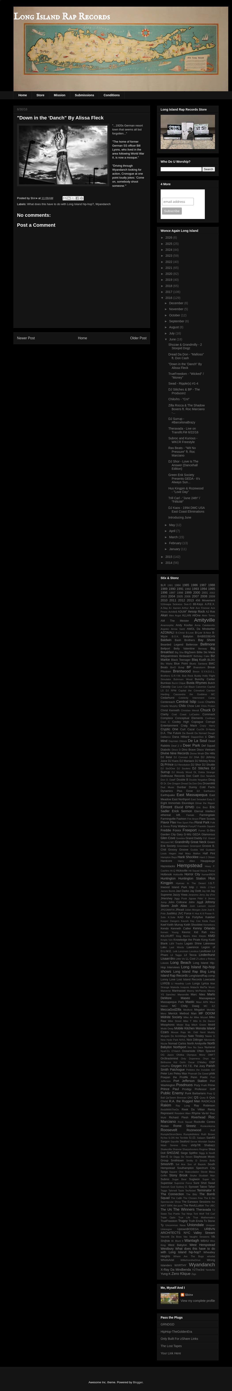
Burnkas (166, 683)
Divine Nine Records (175, 753)
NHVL (182, 1039)
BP (189, 667)
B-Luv (198, 632)
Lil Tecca (190, 955)
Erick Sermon (182, 811)
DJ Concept (181, 757)
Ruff (213, 1130)
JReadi (179, 909)
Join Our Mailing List (179, 193)
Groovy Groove (178, 849)
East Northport (181, 799)
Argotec (165, 629)
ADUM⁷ (182, 611)
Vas (185, 1236)
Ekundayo (188, 803)
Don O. (165, 779)
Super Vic (208, 1179)
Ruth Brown (208, 1134)
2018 (169, 286)
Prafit (204, 1085)
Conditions (112, 95)
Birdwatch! (185, 656)
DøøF (172, 779)
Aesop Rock (196, 611)
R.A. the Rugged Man (184, 1101)
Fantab (190, 815)
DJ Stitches (200, 768)
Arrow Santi (178, 629)
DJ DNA (194, 757)
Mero (163, 1013)
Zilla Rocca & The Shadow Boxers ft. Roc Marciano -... (186, 409)
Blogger (138, 1382)
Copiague (197, 721)
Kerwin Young (170, 932)
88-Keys (198, 604)
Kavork (185, 921)
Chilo (182, 706)
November (176, 309)
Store (40, 95)
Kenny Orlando (204, 928)
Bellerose (192, 644)
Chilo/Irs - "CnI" (179, 399)
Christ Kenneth (170, 710)
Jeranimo (193, 894)
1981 (170, 585)
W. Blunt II (177, 1241)
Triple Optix (168, 1217)
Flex (191, 822)
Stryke (193, 1175)
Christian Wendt (190, 710)
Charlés (210, 702)
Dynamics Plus (171, 791)
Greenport (195, 846)
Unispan (210, 1225)
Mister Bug (183, 1024)
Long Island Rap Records (61, 17)
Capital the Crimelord (191, 690)
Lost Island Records (189, 979)
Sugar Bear (179, 1179)
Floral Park (201, 822)
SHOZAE (173, 1153)
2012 (181, 600)
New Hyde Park (169, 1039)
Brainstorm (199, 667)
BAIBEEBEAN (206, 636)
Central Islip (186, 702)
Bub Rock (187, 675)
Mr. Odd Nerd (196, 1032)
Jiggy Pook (180, 898)
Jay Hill (206, 891)
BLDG (211, 659)
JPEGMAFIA (168, 909)
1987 (203, 585)
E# (198, 791)
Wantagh (191, 1240)
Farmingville (168, 818)
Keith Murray (175, 924)
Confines (210, 718)
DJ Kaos (173, 761)
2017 (169, 292)
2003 (164, 596)
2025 (169, 243)
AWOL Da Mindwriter (201, 628)
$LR (163, 585)
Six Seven (186, 1156)
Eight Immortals (171, 803)
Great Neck (198, 842)
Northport (179, 1047)
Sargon (165, 1141)
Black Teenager (181, 659)
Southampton (185, 1168)
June (173, 339)
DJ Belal (166, 757)
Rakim (166, 1105)
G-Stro (211, 830)
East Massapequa (192, 795)
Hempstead (189, 865)
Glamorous (208, 834)
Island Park (179, 887)
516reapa (166, 604)
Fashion (181, 818)
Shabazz (209, 1145)
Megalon (199, 1009)
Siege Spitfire (189, 1153)
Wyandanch (103, 204)
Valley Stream (204, 1232)
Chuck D (207, 710)
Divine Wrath (197, 753)
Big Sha (179, 652)
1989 (164, 589)
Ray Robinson (204, 1105)
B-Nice (207, 632)
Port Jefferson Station (190, 1081)
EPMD (189, 807)
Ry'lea (164, 1137)
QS (196, 1097)
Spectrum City (205, 1168)
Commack (208, 714)
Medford (187, 1009)
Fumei (201, 830)
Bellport (165, 648)
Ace (192, 608)
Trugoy (183, 1221)
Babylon (188, 636)
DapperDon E (199, 737)
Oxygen (176, 1066)
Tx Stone (209, 1221)
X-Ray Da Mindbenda (176, 1269)
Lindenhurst (207, 955)
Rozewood (193, 1130)
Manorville (183, 994)
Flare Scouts (207, 818)
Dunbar (181, 787)
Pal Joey (199, 1066)
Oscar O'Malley (197, 1062)
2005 (180, 596)
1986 (194, 585)
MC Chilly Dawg (185, 1006)
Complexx (167, 718)
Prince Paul (170, 1089)
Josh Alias (179, 906)
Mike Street (174, 1021)
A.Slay (164, 608)
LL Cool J (192, 958)
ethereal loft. (171, 815)
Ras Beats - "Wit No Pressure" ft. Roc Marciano (182, 451)
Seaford (184, 1141)
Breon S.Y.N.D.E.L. (204, 671)
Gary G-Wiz (184, 834)
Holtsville (178, 874)
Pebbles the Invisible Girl (200, 1069)
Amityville (204, 620)
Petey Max (180, 1073)
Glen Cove (168, 838)
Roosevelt (169, 1130)
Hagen (172, 853)
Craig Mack (189, 725)
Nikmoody (209, 1039)
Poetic (204, 1077)
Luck (188, 983)
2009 (212, 596)
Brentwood (182, 671)
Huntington (168, 878)
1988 (211, 585)
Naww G (210, 1036)
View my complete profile (198, 1300)
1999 (188, 592)
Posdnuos (184, 1085)
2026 (169, 237)
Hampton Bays (169, 857)
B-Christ (180, 632)
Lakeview (209, 943)
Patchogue (177, 1069)
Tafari (211, 1186)
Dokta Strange (206, 772)
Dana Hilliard (180, 736)
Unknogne (166, 1229)
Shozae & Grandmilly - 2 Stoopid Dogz (185, 346)
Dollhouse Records (173, 776)
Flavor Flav (168, 822)
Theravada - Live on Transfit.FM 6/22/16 (183, 430)
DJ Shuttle (208, 764)
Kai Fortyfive (194, 917)
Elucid (179, 807)
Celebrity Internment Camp (197, 697)
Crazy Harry (207, 725)
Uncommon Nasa (175, 1225)
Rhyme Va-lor (200, 1113)
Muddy (211, 1032)
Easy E (211, 799)
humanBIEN (208, 874)
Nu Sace (198, 1047)
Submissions (84, 95)
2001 (205, 592)
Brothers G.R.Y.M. (171, 675)
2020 (169, 274)
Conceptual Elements (189, 718)
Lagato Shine (193, 943)
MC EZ (209, 1006)
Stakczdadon (192, 1171)
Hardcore (166, 861)
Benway (202, 648)
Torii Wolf (199, 1213)
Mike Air (188, 1017)
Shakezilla (166, 1149)
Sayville (174, 1141)
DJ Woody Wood (182, 772)
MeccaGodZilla (171, 1009)
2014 (169, 562)
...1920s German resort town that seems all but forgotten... (127, 129)
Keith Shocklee (193, 924)
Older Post (138, 338)
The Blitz (191, 1194)
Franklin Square (206, 826)
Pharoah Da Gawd (198, 1073)
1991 (180, 589)
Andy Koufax (184, 625)
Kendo (165, 928)
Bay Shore (206, 640)
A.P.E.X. (210, 604)
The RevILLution (193, 1205)
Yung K (166, 1274)
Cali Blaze (189, 686)
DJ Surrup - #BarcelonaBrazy (181, 420)
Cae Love (177, 686)
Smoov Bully (207, 1160)
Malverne (166, 990)
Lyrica (205, 983)
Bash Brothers (185, 640)
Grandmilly (182, 842)
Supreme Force (183, 1183)
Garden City (168, 834)
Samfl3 (210, 1137)
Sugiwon (194, 1179)
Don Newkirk (207, 776)
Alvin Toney (208, 615)
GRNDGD (167, 1324)
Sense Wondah (198, 1141)
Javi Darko (182, 891)
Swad (211, 1183)
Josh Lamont (198, 906)
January (175, 549)
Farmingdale (207, 815)
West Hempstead (202, 1245)
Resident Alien (183, 1113)
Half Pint (209, 853)
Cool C (165, 722)
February (175, 543)
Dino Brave (189, 749)
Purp (209, 1093)
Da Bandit (188, 733)
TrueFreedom (169, 1221)
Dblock (183, 741)
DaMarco (166, 737)
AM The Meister (175, 620)
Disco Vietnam (206, 749)
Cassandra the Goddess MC (194, 694)
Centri (201, 702)
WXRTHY (180, 1265)
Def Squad (208, 745)
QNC (190, 1097)
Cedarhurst (167, 697)
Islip (191, 887)
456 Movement (205, 600)
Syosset (194, 1186)
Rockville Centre (204, 1121)
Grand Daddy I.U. (196, 838)
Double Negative (198, 779)
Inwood (165, 887)
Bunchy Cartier (205, 679)
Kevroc (186, 932)
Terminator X (206, 1190)
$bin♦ (189, 1295)
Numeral (209, 1047)
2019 (169, 279)
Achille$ (172, 611)
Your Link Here (171, 1353)
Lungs (196, 983)
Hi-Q (172, 870)
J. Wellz (201, 887)
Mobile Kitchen (184, 1028)
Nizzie (164, 1043)
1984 (177, 585)
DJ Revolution (182, 764)
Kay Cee (195, 921)
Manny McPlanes (196, 990)
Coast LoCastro (190, 714)
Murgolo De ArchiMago (174, 1036)
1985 (185, 585)
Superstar (167, 1183)
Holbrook (166, 874)
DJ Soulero (183, 768)
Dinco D (176, 749)
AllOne (196, 615)
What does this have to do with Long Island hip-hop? (60, 204)
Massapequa (207, 998)
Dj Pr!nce (167, 764)
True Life (184, 1217)
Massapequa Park (172, 1002)
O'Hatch (175, 1051)
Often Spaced (206, 1051)
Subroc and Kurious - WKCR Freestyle (183, 440)
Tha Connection (172, 1194)
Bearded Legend (172, 644)
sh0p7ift (195, 1145)
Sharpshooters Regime (195, 1149)
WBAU (205, 1240)
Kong (204, 939)
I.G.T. (211, 883)
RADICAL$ (208, 1101)
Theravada (203, 1209)
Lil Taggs (176, 955)
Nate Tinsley (196, 1036)
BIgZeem (190, 652)
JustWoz (171, 913)
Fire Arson (192, 818)
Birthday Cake (202, 656)
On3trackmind (169, 1058)
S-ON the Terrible (178, 1137)
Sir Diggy (174, 1156)
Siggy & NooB (207, 1153)
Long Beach (180, 963)
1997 (172, 592)
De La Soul (197, 741)
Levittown (205, 951)
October (175, 315)
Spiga (164, 1171)
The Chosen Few (193, 1198)
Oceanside (188, 1051)
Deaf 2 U (176, 745)
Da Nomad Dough (204, 733)
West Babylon (177, 1245)
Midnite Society (171, 1017)
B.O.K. (175, 636)
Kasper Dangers (170, 921)
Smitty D (191, 1160)
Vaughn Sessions (199, 1236)
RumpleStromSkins (171, 1134)
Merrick (172, 1013)
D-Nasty (210, 729)
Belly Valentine (184, 648)
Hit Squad (194, 870)
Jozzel (211, 906)
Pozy (197, 1085)
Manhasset (179, 990)
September (177, 321)
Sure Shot (199, 1183)
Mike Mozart (201, 1017)
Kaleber (210, 917)
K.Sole (171, 917)
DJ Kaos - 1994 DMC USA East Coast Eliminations (186, 509)
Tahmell (172, 1190)
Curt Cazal (187, 729)
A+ (170, 608)
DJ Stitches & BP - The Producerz (184, 391)
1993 (195, 589)
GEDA (196, 834)
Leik (175, 951)
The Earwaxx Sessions (196, 1201)
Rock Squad (185, 1122)
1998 (180, 592)
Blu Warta (166, 663)
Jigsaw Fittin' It (197, 898)
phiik (212, 1073)
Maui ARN (202, 1002)
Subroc (165, 1179)
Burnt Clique (179, 683)
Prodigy (187, 1089)
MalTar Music (207, 987)
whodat (211, 1256)
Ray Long (183, 1105)
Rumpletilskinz (191, 1134)
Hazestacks (168, 866)
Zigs (194, 1274)
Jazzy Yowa (180, 894)
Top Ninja (186, 1213)
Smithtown (177, 1160)
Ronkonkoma (207, 1126)
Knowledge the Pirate (186, 939)
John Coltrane (177, 902)
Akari (164, 615)
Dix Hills (210, 753)
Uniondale (195, 1225)
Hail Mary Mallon (189, 853)
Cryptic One (169, 729)
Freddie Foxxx (171, 830)
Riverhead (198, 1117)
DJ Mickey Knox (205, 761)
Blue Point (181, 663)
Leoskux (194, 951)
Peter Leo (167, 1073)
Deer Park (191, 745)
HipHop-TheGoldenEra (176, 1331)
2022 (169, 262)
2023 (169, 255)
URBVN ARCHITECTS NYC (188, 1230)
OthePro (165, 1066)
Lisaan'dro (168, 958)
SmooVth (167, 1164)
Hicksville (182, 870)
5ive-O (187, 604)
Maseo (185, 998)
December (176, 303)
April (172, 531)
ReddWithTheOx (170, 1109)
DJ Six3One (168, 768)
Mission (59, 95)
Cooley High (180, 721)
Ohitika (180, 1054)
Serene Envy (178, 1145)
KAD (180, 917)
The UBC (210, 1205)
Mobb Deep (167, 1028)
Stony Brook (178, 1175)
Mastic (190, 1002)
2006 (187, 596)
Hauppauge (208, 861)
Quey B (204, 1097)
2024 (169, 249)
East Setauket (198, 799)
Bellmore (207, 644)
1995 (211, 589)
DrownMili (209, 783)
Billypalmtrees (169, 656)
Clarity (165, 714)
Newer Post (26, 338)
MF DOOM (207, 1013)
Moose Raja (178, 1032)
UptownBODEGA (188, 1229)
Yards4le (210, 1269)
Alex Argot (175, 615)
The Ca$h (176, 1198)
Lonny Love (168, 979)
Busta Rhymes (196, 683)
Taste (181, 1190)
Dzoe (189, 791)
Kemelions (209, 924)
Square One (176, 1171)
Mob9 (211, 1024)
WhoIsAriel (167, 1260)
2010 (164, 600)
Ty (162, 1225)
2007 (195, 596)
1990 (172, 589)
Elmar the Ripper (205, 803)
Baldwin (166, 640)
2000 (196, 592)
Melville (211, 1009)
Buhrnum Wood (182, 679)
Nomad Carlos (177, 1043)
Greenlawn (183, 846)
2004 (171, 596)
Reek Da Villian (193, 1109)
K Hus (195, 913)
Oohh (183, 1062)
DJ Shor (196, 764)
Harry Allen (186, 861)
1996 (164, 592)
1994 (203, 589)
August (174, 327)
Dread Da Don (189, 783)
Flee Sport (182, 822)
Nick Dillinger (194, 1039)
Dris (200, 783)
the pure (178, 1205)
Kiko (212, 932)
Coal (174, 714)
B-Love (190, 632)
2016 (169, 298)
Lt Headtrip (177, 983)
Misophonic (168, 1024)
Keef (163, 924)
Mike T (187, 1021)
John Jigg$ (196, 902)
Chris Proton (208, 706)
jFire (212, 894)
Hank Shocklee (188, 857)
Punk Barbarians (195, 1093)
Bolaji (181, 667)
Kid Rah (200, 932)
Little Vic (180, 958)
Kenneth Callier (181, 928)
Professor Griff (205, 1089)
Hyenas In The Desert (191, 883)
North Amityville (197, 1043)
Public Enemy (172, 1093)
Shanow (177, 1149)
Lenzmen (183, 951)
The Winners (183, 1209)
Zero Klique (180, 1274)
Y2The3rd (198, 1269)
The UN (166, 1209)
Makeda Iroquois (179, 987)
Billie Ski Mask (206, 652)
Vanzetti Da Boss (171, 1236)
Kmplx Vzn (167, 939)
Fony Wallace (179, 826)
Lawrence (193, 947)
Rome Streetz (184, 1126)
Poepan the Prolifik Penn (179, 1077)
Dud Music (167, 787)
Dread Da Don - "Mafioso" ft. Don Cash (186, 356)
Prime (211, 1085)
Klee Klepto (199, 936)
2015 (169, 557)
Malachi (194, 987)
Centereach (168, 702)
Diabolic (166, 749)
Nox (190, 1047)
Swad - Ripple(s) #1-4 (183, 383)
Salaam (201, 1137)
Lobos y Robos (206, 958)
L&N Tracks (176, 943)
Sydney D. (182, 1186)
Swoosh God (168, 1186)
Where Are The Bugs (188, 1256)
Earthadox (209, 791)
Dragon (176, 783)
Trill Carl (210, 1213)
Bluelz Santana (198, 663)
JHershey (166, 898)
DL (195, 772)
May (172, 525)
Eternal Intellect (204, 811)
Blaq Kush (199, 659)
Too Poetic (174, 1213)
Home (22, 95)
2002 (212, 592)
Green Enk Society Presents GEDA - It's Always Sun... (184, 478)
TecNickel (190, 1190)
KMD (211, 936)
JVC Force (184, 913)
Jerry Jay (204, 894)
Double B (182, 779)
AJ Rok (210, 611)
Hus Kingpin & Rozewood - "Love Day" (185, 490)
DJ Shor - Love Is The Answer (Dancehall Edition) (183, 465)
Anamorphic (167, 625)
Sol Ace (180, 1164)
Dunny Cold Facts (202, 787)
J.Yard (211, 887)
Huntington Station (192, 878)
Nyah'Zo (165, 1051)
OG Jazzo (167, 1054)
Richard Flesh (178, 1117)
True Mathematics (204, 1217)
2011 (172, 600)
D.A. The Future (171, 733)
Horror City (192, 874)
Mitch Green (199, 1024)
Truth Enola (196, 1221)
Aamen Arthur (180, 608)
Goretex (180, 838)
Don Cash (192, 776)
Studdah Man (207, 1175)
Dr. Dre (167, 783)
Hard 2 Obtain (207, 857)
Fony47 (192, 826)
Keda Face (208, 921)
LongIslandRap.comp (202, 975)
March (174, 537)
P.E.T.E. (188, 1066)
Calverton (201, 686)
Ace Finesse (202, 608)
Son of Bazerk (196, 1164)
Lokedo (165, 963)
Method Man (188, 1013)
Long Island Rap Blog (189, 971)
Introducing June (179, 517)
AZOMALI (167, 632)
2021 (169, 268)
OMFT (211, 1054)
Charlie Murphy (169, 706)
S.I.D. (192, 1137)
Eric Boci (201, 807)
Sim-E (164, 1156)
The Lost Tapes (171, 1346)
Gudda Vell (197, 849)
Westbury (167, 1248)
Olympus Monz (196, 1054)
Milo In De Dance (204, 1021)
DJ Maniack (186, 761)
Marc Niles (198, 994)
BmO (173, 667)
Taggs (164, 1190)
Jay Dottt (195, 891)
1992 (188, 589)
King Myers (183, 936)
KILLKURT (167, 936)
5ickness (178, 604)
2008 (203, 596)
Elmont (166, 807)
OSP (212, 1062)
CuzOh (200, 729)
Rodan (165, 1126)
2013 (190, 600)
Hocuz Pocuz (207, 870)
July (172, 333)
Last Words (176, 947)
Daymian (173, 741)
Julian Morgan (193, 909)
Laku (164, 947)
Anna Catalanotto (205, 625)
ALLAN (186, 615)
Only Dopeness (190, 1058)
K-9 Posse (206, 913)
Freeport (190, 830)
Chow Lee (193, 706)
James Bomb (168, 891)
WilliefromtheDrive (191, 1260)
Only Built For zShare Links (179, 1338)
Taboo (203, 1186)
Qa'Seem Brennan (176, 1097)
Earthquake (168, 795)
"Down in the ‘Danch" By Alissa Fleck (185, 366)
